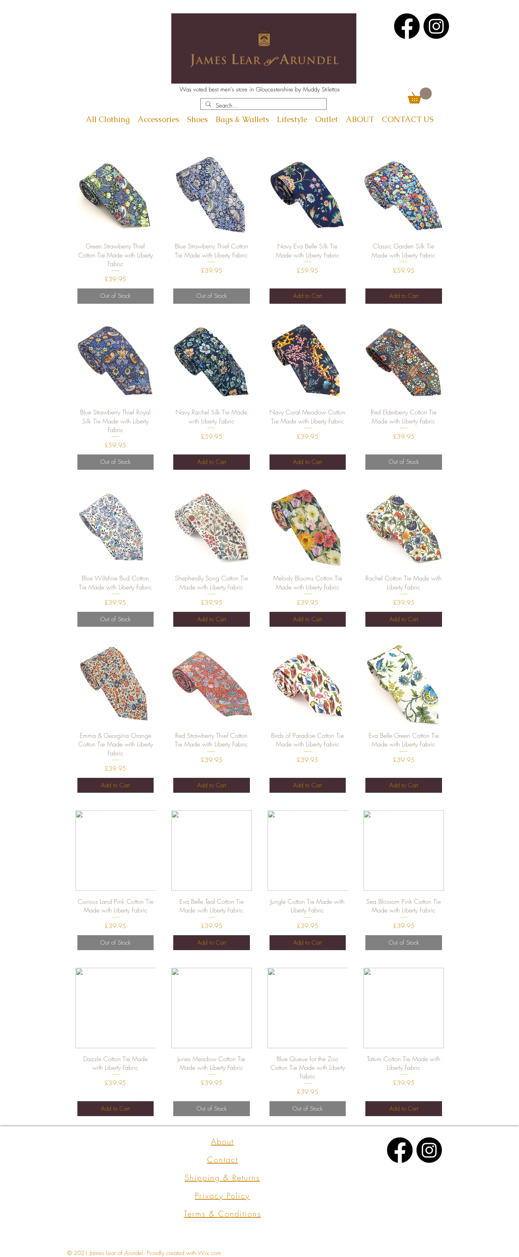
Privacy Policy (222, 1195)
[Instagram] (436, 26)
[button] (420, 96)
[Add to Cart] (308, 296)
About (222, 1141)
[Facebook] (407, 26)
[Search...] (263, 106)
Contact (222, 1159)
